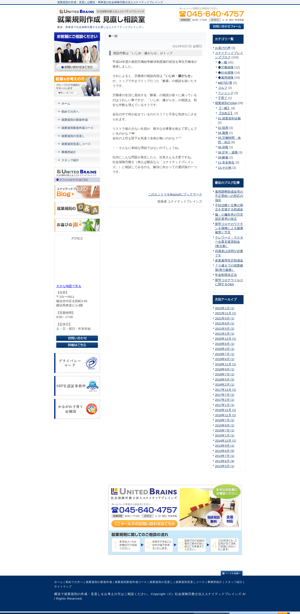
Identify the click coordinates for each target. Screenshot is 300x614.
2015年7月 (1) (224, 430)
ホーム (65, 103)
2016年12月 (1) (225, 410)
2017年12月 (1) (225, 389)
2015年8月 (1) (224, 425)
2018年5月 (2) (224, 379)
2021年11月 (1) (225, 313)
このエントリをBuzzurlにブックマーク (175, 194)
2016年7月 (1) (224, 420)
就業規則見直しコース (76, 144)
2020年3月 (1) (224, 349)
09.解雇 (223, 157)
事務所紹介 (68, 152)
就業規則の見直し (73, 136)
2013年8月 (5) (224, 451)
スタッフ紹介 (70, 160)
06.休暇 (223, 147)
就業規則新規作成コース (77, 128)
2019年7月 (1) (224, 354)
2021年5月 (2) (224, 328)
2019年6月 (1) (224, 359)
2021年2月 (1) (224, 333)
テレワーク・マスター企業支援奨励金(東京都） (229, 242)
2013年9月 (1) (224, 445)
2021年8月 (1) (224, 323)
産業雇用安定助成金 (229, 260)
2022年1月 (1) (224, 308)
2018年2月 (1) (224, 384)
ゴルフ (222, 87)
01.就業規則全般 (229, 118)
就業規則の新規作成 (74, 119)
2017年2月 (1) (224, 399)
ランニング (226, 93)
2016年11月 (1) (225, 415)
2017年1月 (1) (224, 405)
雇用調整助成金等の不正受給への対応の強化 (229, 196)
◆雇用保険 (226, 77)
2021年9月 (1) (224, 318)
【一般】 (224, 108)
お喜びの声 (223, 48)
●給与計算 (225, 82)
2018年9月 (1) (224, 369)
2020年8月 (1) (224, 344)
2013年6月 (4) (224, 461)
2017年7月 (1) (224, 394)
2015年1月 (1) (224, 435)
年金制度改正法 (226, 275)
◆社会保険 (226, 72)
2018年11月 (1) (225, 364)
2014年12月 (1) (225, 440)
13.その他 (224, 167)
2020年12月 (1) (225, 338)
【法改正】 (226, 113)
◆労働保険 (226, 67)
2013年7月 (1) (224, 456)
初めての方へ (70, 111)
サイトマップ (63, 586)
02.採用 (223, 128)
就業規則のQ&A (226, 103)
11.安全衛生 (226, 162)
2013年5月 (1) (224, 466)
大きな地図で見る (68, 286)
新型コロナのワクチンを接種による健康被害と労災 (229, 228)
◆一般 (222, 62)
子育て (222, 98)
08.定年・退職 (228, 152)
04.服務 (223, 133)
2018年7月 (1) (224, 374)
